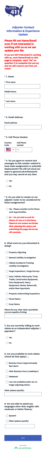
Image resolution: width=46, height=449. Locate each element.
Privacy (18, 443)
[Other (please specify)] (20, 410)
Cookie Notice (26, 443)
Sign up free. (34, 433)
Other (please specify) (14, 376)
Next (23, 420)
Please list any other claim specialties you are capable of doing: (21, 301)
